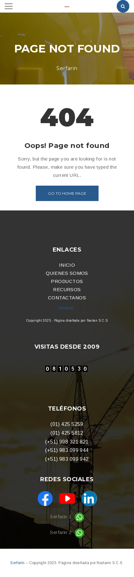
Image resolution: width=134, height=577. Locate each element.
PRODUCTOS (67, 281)
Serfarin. (67, 308)
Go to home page (67, 193)
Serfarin (18, 563)
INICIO (67, 265)
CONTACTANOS (67, 297)
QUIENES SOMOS (67, 273)
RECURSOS (67, 289)
